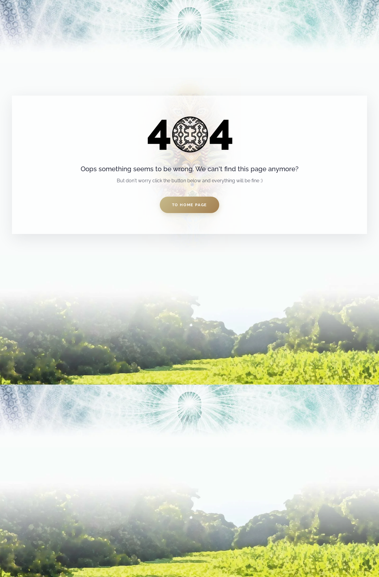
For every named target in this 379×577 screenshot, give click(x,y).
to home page (189, 205)
